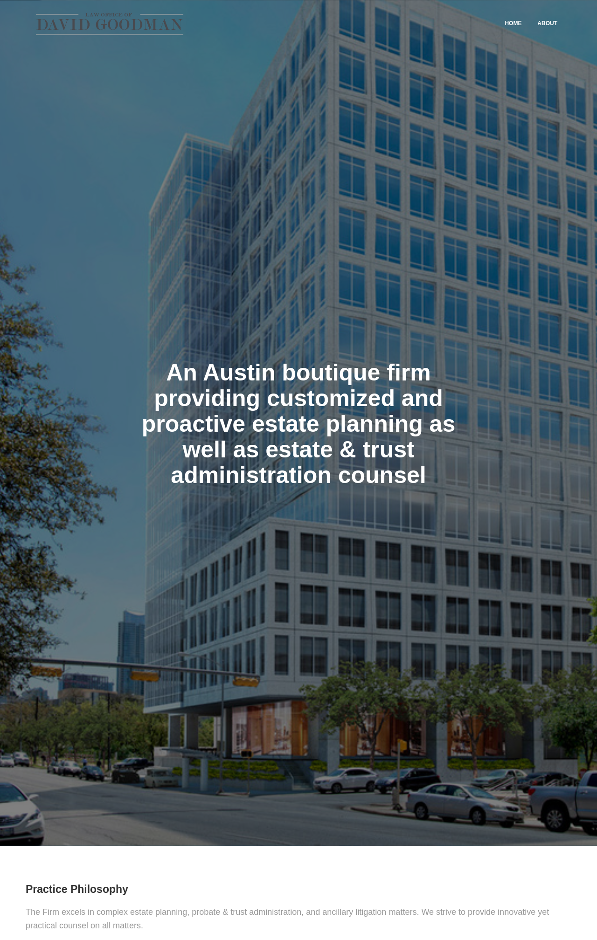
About (547, 23)
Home (513, 23)
